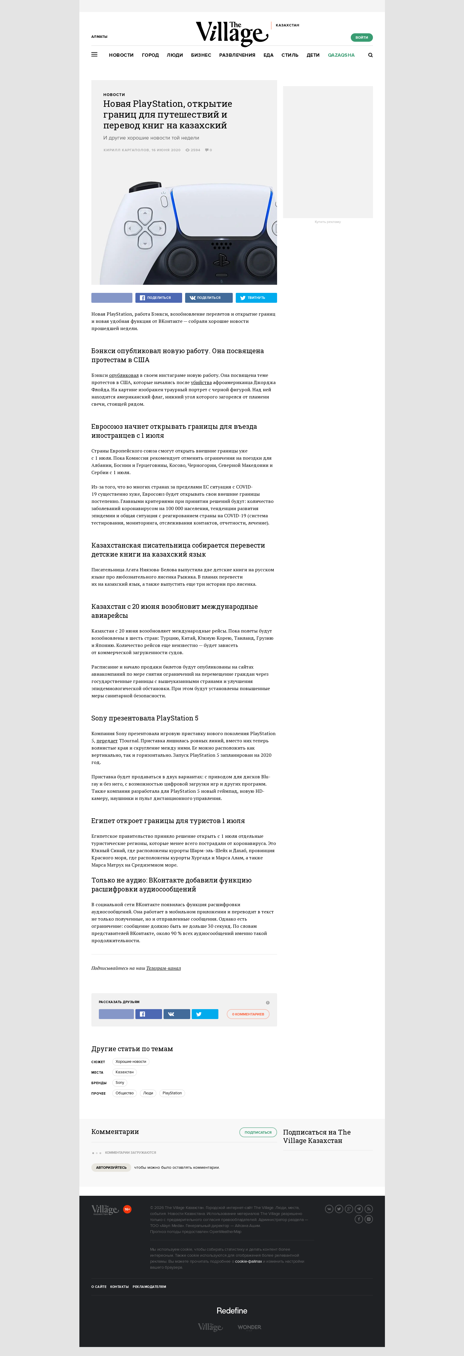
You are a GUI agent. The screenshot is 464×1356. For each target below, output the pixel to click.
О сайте (99, 1287)
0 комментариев (248, 1014)
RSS (372, 1208)
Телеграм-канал (163, 968)
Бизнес (201, 55)
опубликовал (124, 375)
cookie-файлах (248, 1261)
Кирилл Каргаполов (126, 150)
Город (150, 55)
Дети (313, 55)
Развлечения (237, 55)
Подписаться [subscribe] (258, 1132)
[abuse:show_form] (267, 1002)
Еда (269, 55)
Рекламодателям (149, 1287)
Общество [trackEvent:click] (125, 1093)
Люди (175, 55)
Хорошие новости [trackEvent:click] (131, 1061)
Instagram (372, 1218)
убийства (201, 382)
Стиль (290, 55)
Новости (121, 55)
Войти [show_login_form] (362, 37)
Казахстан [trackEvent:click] (125, 1072)
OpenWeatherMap (225, 1231)
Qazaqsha (341, 55)
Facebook (362, 1218)
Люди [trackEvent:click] (148, 1093)
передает (107, 740)
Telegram (362, 1208)
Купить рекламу (328, 222)
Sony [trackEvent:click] (120, 1082)
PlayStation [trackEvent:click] (172, 1093)
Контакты (119, 1287)
